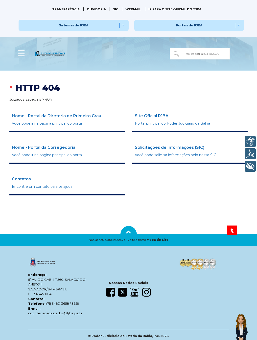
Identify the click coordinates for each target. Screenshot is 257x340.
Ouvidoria (96, 9)
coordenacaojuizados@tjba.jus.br (55, 313)
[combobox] (200, 53)
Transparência (66, 9)
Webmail (133, 9)
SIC (115, 9)
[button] (128, 240)
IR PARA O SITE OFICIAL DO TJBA (174, 9)
